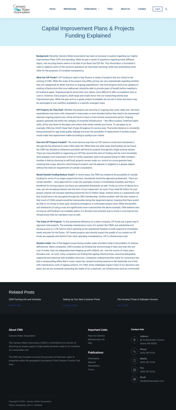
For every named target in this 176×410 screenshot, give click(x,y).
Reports (92, 362)
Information (93, 358)
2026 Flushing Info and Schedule (25, 299)
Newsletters (94, 366)
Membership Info (96, 339)
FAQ (90, 343)
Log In (157, 9)
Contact (142, 9)
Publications (92, 9)
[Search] (166, 9)
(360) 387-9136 (147, 353)
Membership (70, 9)
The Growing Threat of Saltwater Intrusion (137, 299)
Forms (91, 369)
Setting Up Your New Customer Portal (81, 299)
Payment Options (96, 335)
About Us (125, 9)
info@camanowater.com (152, 381)
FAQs (110, 9)
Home (53, 9)
